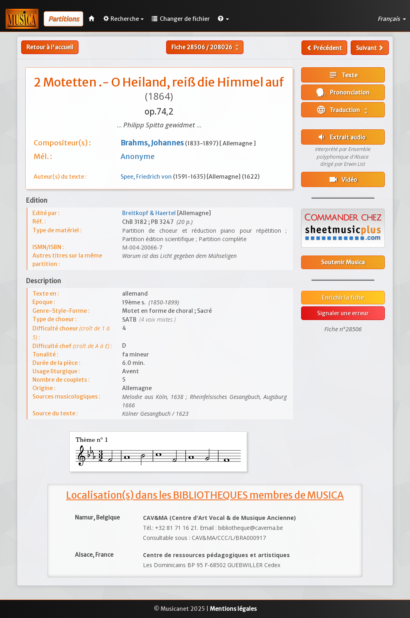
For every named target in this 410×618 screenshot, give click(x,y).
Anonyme (138, 156)
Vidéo (342, 179)
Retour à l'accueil (49, 47)
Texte (343, 75)
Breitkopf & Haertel (149, 213)
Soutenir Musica (343, 262)
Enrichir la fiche (343, 297)
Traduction (343, 110)
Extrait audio (341, 137)
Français (392, 18)
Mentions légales (233, 608)
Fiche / (206, 47)
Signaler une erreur (343, 313)
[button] (223, 19)
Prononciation (343, 92)
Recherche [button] (123, 18)
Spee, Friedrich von (147, 176)
